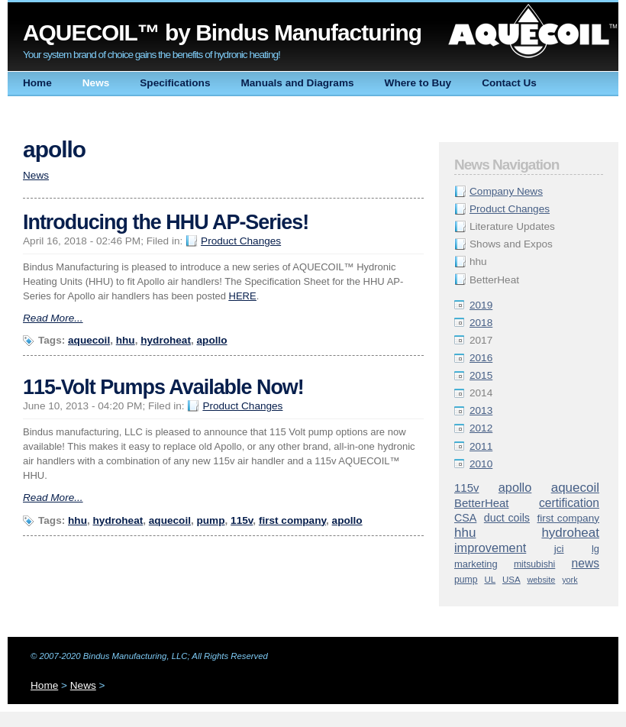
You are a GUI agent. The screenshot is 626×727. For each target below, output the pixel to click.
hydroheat (570, 532)
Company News (506, 191)
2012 (481, 428)
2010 (481, 464)
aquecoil (575, 487)
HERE (243, 296)
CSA (465, 518)
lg (595, 548)
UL (489, 579)
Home (37, 83)
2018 (481, 322)
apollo (515, 487)
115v (466, 487)
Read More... (53, 318)
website (541, 579)
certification (569, 502)
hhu (465, 532)
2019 (481, 305)
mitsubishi (534, 564)
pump (466, 579)
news (585, 563)
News (96, 83)
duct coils (507, 518)
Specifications (175, 83)
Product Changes (510, 209)
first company (568, 518)
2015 (481, 375)
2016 (481, 358)
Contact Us (509, 83)
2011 (481, 446)
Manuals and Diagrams (296, 83)
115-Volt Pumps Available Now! (163, 387)
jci (559, 548)
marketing (476, 564)
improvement (490, 547)
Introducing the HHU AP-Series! (165, 222)
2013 (481, 410)
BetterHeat (481, 502)
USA (511, 579)
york (570, 579)
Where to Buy (418, 83)
